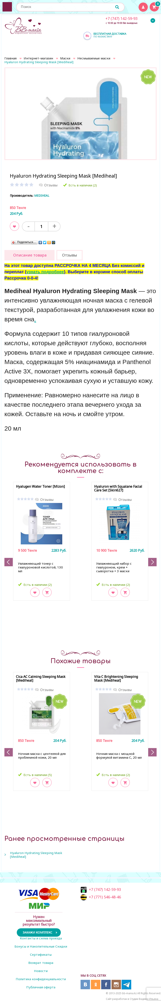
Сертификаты (41, 954)
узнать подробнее (45, 271)
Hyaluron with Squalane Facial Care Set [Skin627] (118, 489)
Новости (41, 971)
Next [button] (152, 562)
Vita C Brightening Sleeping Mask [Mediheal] (116, 679)
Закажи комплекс (37, 932)
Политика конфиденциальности (41, 979)
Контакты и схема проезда (41, 938)
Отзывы (47, 500)
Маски (65, 58)
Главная (10, 58)
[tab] (29, 255)
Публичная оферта (40, 987)
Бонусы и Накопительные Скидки (40, 946)
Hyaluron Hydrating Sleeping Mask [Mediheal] (36, 854)
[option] (80, 136)
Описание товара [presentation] (30, 255)
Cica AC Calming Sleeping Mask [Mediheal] (40, 679)
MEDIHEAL (41, 196)
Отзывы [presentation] (69, 255)
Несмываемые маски (93, 58)
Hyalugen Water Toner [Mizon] (40, 487)
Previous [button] (8, 562)
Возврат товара (40, 963)
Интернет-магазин (38, 58)
